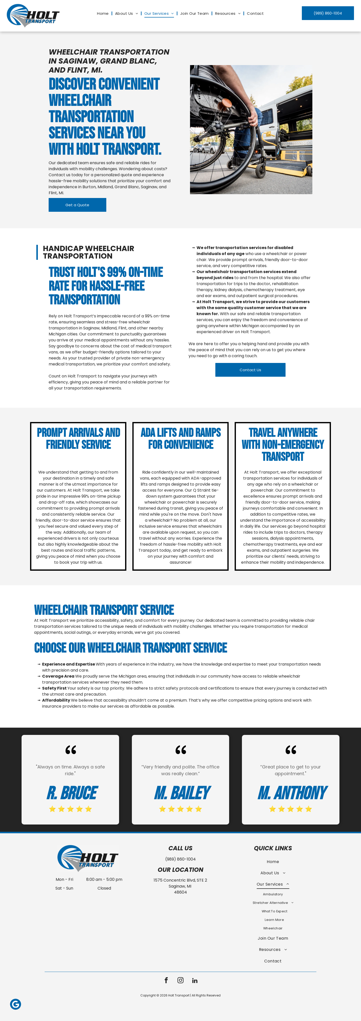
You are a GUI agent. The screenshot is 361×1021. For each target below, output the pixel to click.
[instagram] (180, 981)
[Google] (15, 1005)
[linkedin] (194, 981)
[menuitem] (104, 14)
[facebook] (166, 981)
